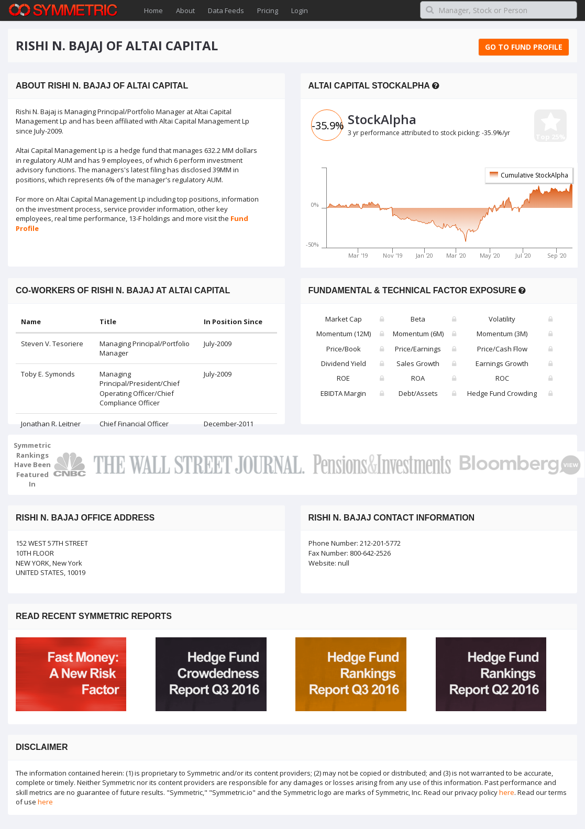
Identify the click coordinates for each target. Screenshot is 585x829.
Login (299, 10)
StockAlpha (382, 119)
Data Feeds (226, 10)
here (506, 792)
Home (153, 10)
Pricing (267, 10)
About (185, 10)
